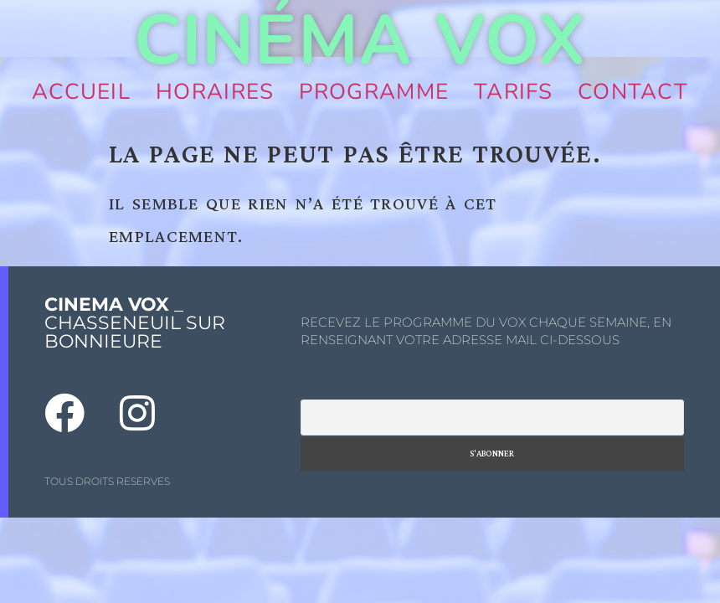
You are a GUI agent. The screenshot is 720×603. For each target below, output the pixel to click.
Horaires (215, 91)
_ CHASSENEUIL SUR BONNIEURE (134, 323)
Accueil (81, 91)
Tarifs (513, 91)
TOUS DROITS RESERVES (107, 481)
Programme (374, 91)
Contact (633, 91)
